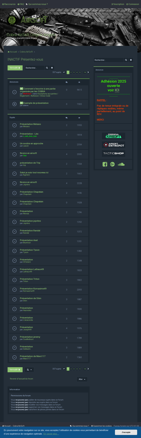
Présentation (26, 211)
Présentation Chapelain (31, 191)
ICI (117, 90)
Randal (26, 233)
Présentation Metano (30, 124)
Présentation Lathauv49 (32, 269)
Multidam (27, 94)
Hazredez (27, 310)
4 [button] (76, 72)
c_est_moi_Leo (30, 136)
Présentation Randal (30, 230)
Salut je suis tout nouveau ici (34, 172)
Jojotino (26, 184)
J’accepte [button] (126, 432)
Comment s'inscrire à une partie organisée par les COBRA (37, 90)
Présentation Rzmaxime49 (33, 288)
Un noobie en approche (31, 143)
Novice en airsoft (28, 153)
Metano (26, 126)
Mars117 (27, 359)
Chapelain (27, 194)
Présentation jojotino (30, 221)
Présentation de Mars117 (32, 356)
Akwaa (26, 214)
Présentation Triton (29, 279)
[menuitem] (20, 4)
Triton (25, 281)
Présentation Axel (29, 240)
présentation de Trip (30, 162)
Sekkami (26, 349)
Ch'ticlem (27, 262)
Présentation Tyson (29, 250)
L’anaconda (28, 320)
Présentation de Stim (30, 298)
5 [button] (79, 72)
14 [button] (85, 72)
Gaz (25, 155)
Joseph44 (27, 329)
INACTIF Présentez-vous (25, 59)
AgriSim (26, 175)
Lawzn (26, 146)
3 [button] (73, 72)
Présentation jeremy (30, 337)
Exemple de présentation (36, 103)
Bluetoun (27, 243)
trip (24, 165)
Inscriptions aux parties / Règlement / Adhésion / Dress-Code (39, 95)
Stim (25, 301)
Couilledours (28, 339)
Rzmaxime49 (28, 291)
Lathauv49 (27, 272)
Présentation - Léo (29, 133)
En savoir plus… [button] (51, 434)
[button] (64, 72)
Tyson (25, 252)
